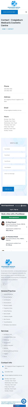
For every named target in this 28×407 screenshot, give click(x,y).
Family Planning (7, 311)
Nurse (5, 356)
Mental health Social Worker (11, 351)
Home (4, 29)
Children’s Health (8, 316)
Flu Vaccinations (8, 297)
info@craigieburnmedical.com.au (13, 375)
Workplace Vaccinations (10, 325)
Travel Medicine (8, 322)
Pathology (6, 340)
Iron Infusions (7, 300)
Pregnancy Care (8, 308)
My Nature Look (8, 334)
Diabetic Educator (8, 345)
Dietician (6, 348)
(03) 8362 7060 (9, 372)
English (17, 406)
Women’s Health (8, 305)
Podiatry (6, 354)
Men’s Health (7, 314)
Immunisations (7, 302)
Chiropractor (7, 342)
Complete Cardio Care (10, 337)
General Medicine (8, 294)
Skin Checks (7, 319)
